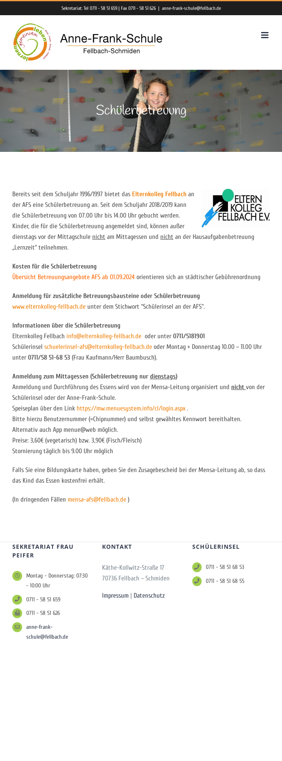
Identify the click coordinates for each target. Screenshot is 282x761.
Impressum (115, 595)
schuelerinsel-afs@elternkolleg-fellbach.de (98, 347)
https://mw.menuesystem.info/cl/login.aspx (131, 408)
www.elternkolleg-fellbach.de (49, 306)
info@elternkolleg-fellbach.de (103, 336)
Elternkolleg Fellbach (159, 194)
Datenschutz (149, 595)
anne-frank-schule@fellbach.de (191, 8)
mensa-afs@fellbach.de (97, 499)
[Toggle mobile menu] (265, 35)
